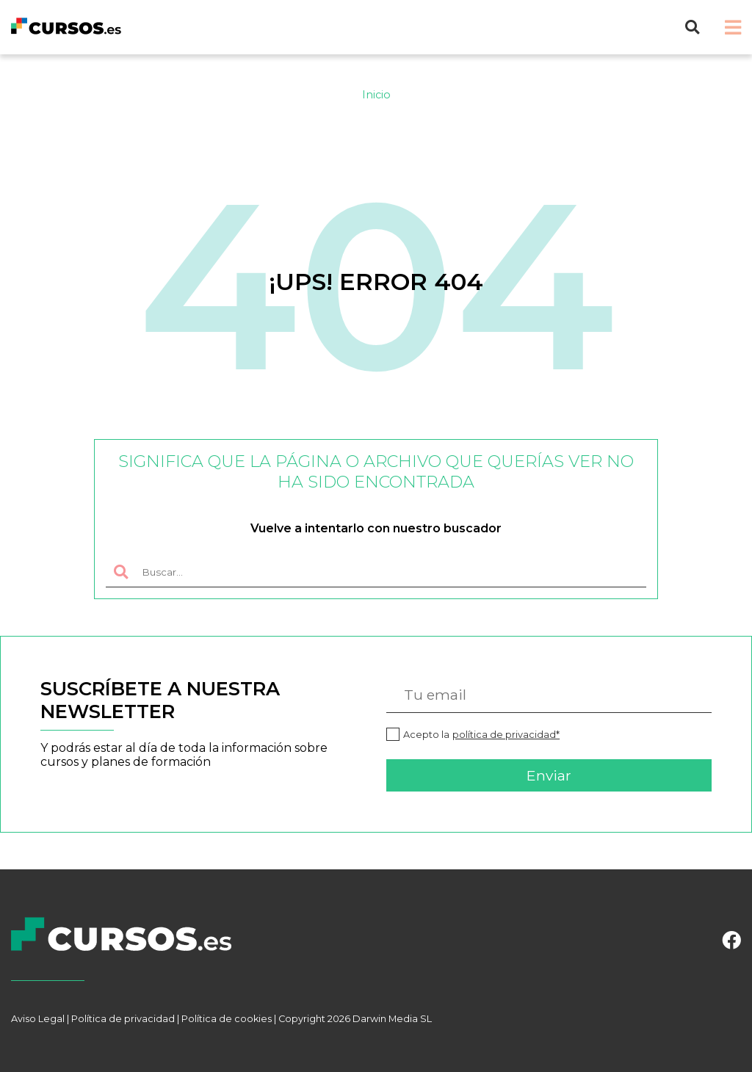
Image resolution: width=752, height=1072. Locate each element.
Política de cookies (226, 1018)
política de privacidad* (506, 734)
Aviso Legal (38, 1018)
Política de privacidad (123, 1018)
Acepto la (481, 734)
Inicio (376, 94)
